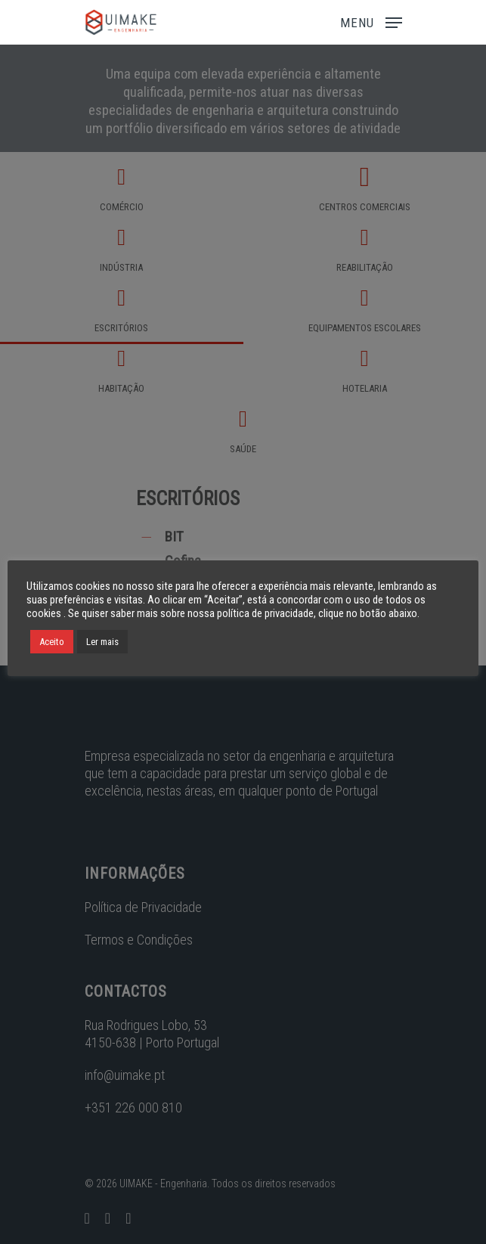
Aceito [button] (51, 641)
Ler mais (102, 641)
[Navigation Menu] (371, 21)
